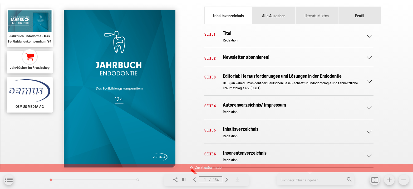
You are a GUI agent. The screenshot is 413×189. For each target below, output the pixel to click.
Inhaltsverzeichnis (228, 15)
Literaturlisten (316, 15)
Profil (359, 15)
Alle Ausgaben (274, 15)
